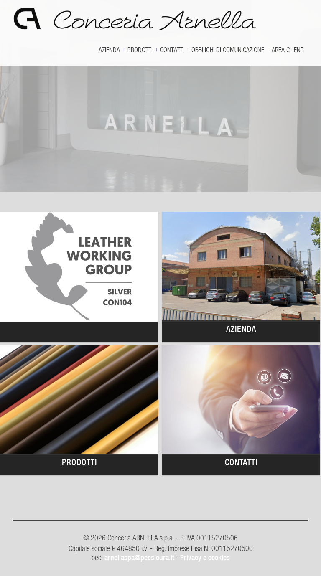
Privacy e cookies (205, 557)
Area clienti (288, 49)
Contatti (172, 49)
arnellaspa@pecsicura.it (139, 557)
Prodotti (140, 49)
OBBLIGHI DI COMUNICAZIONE (227, 49)
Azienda (109, 49)
